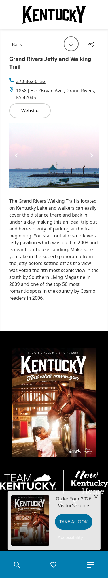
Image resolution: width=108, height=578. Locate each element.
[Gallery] (54, 156)
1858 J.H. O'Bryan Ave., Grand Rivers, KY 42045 (55, 94)
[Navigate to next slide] (91, 155)
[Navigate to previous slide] (16, 155)
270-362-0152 (31, 81)
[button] (16, 564)
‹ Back (15, 44)
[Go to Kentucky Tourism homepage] (54, 15)
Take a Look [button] (73, 522)
